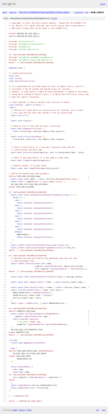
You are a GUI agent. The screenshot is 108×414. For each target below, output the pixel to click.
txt (97, 410)
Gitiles (15, 410)
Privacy (22, 410)
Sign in (102, 4)
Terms (29, 410)
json (103, 410)
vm (86, 12)
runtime (78, 12)
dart (5, 12)
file (54, 18)
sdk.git (13, 12)
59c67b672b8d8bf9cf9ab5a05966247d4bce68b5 (44, 12)
